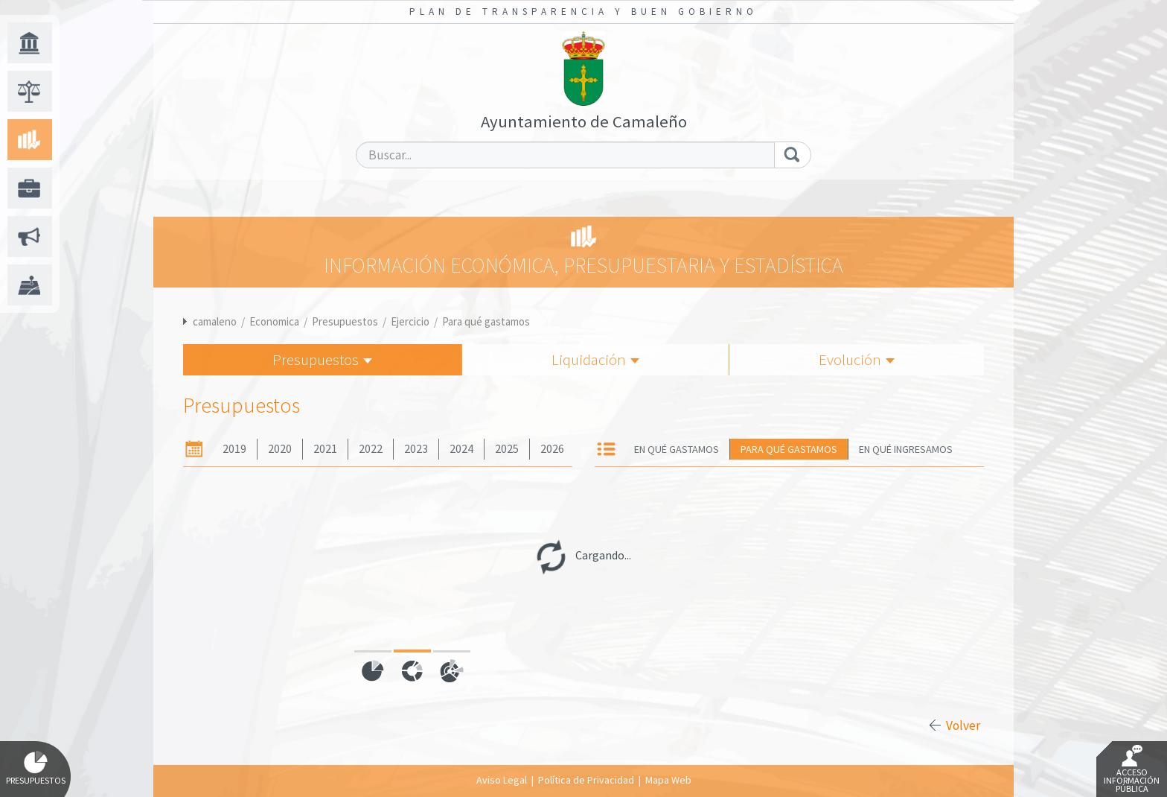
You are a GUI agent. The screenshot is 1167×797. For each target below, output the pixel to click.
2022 (371, 449)
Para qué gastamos (486, 321)
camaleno (215, 321)
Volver (963, 725)
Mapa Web (668, 780)
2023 (416, 449)
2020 (280, 449)
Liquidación (595, 359)
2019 (234, 449)
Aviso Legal (501, 780)
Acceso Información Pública (1132, 769)
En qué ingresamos (906, 449)
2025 (507, 449)
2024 (461, 449)
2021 (325, 449)
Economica (274, 321)
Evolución (857, 359)
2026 (552, 449)
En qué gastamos (676, 449)
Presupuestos (345, 321)
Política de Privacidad (586, 780)
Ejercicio (410, 321)
